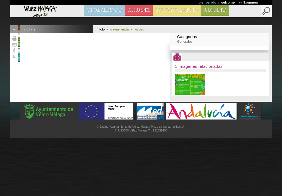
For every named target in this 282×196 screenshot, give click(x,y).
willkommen (248, 2)
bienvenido (208, 2)
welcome (228, 2)
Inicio (101, 29)
